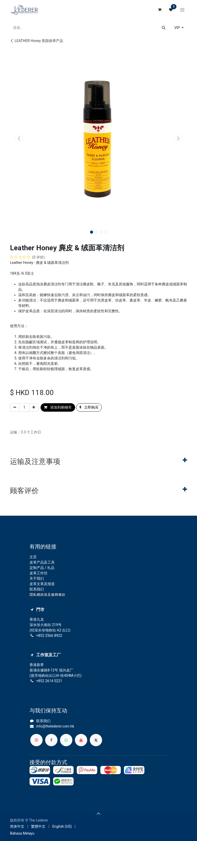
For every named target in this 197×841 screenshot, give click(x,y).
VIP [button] (177, 28)
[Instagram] (36, 740)
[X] (96, 740)
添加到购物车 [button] (58, 407)
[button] (19, 138)
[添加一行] (33, 407)
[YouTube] (81, 740)
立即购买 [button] (89, 407)
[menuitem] (17, 826)
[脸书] (51, 740)
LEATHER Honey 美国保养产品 (36, 41)
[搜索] (164, 28)
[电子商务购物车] (159, 9)
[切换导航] (182, 10)
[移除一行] (14, 407)
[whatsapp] (66, 740)
